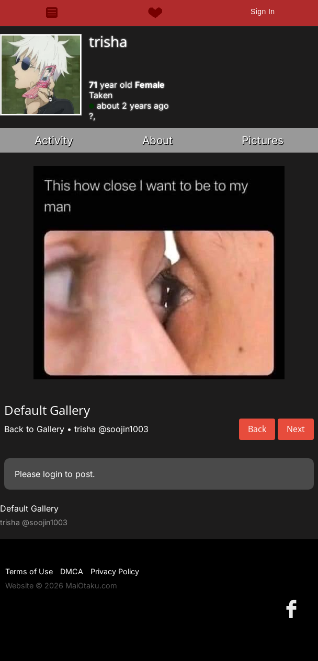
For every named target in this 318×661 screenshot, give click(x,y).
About (157, 140)
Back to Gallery (34, 429)
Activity (54, 140)
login (52, 474)
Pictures (262, 140)
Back (257, 429)
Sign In (263, 11)
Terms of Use (29, 571)
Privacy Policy (114, 571)
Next (296, 429)
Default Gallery (29, 508)
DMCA (71, 571)
